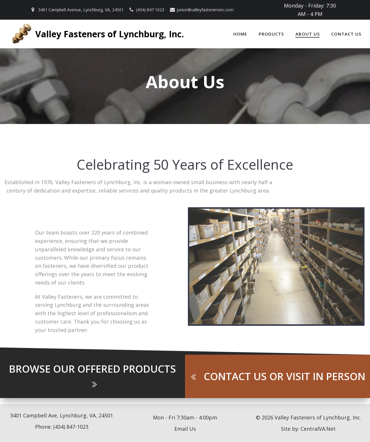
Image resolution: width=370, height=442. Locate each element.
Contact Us (346, 34)
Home (240, 34)
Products (271, 34)
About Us (307, 34)
